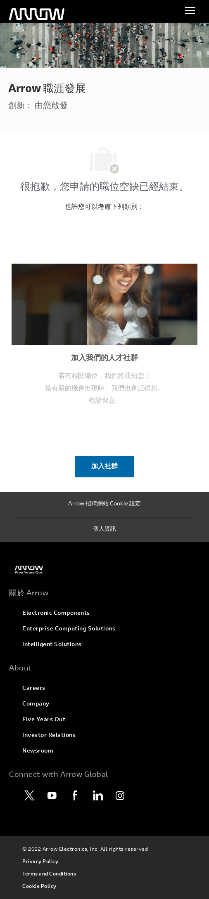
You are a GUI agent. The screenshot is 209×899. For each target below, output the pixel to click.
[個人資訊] (104, 529)
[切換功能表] (190, 10)
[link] (104, 570)
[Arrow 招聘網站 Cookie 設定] (104, 504)
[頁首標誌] (37, 14)
